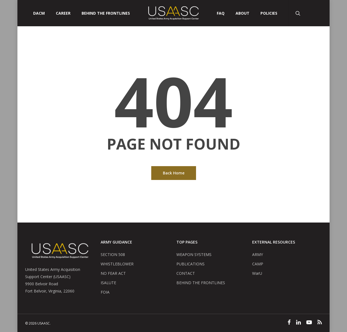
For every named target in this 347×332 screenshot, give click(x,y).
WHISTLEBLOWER (117, 263)
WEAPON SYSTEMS (194, 254)
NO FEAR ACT (113, 273)
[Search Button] (298, 13)
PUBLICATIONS (190, 263)
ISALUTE (108, 282)
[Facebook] (289, 323)
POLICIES (268, 13)
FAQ (221, 13)
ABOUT (242, 13)
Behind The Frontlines (106, 13)
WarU (257, 273)
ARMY (257, 254)
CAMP (257, 263)
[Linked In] (298, 323)
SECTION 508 (113, 254)
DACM (39, 13)
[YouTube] (309, 323)
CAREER (63, 13)
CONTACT (185, 273)
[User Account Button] (319, 13)
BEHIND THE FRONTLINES (200, 282)
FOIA (105, 292)
